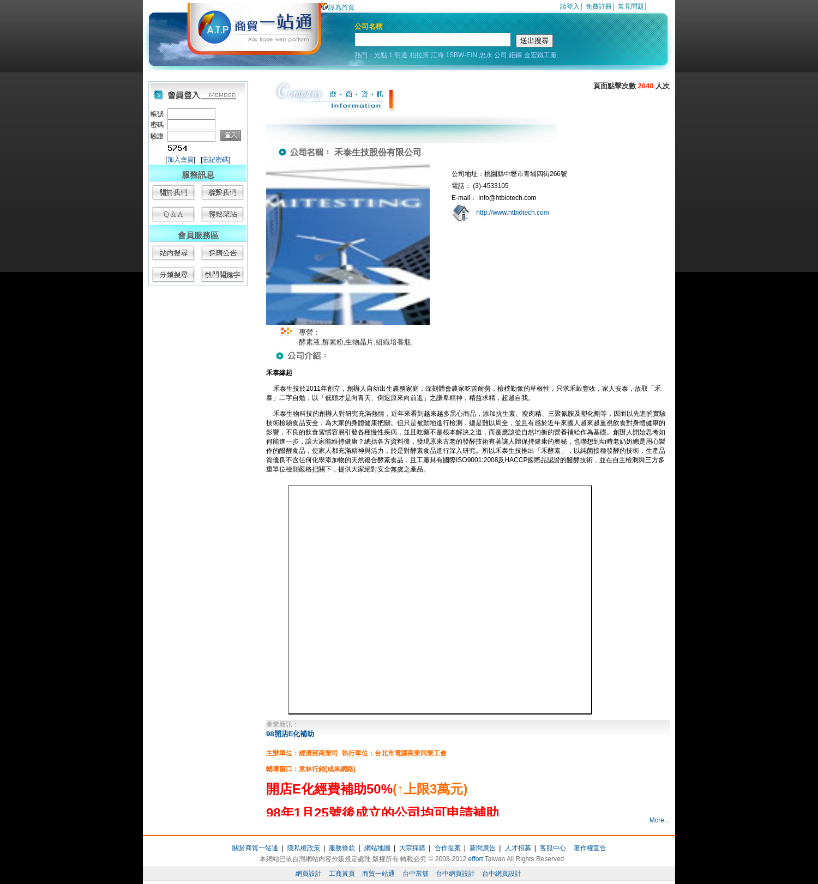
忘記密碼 (215, 160)
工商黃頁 (342, 873)
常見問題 (631, 6)
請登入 (570, 6)
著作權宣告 (590, 848)
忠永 (485, 55)
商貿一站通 (378, 873)
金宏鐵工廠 (540, 55)
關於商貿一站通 (255, 848)
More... (659, 820)
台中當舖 (415, 873)
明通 (400, 55)
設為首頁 (337, 7)
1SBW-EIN (461, 55)
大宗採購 (412, 848)
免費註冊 (599, 6)
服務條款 (342, 848)
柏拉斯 (419, 55)
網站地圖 (377, 848)
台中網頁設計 (455, 873)
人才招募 (518, 848)
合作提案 (448, 848)
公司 (500, 55)
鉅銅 (515, 55)
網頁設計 (309, 873)
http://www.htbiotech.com (512, 212)
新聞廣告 (483, 848)
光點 (380, 55)
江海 (437, 55)
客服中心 (553, 848)
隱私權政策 (303, 848)
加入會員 (180, 160)
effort (475, 859)
